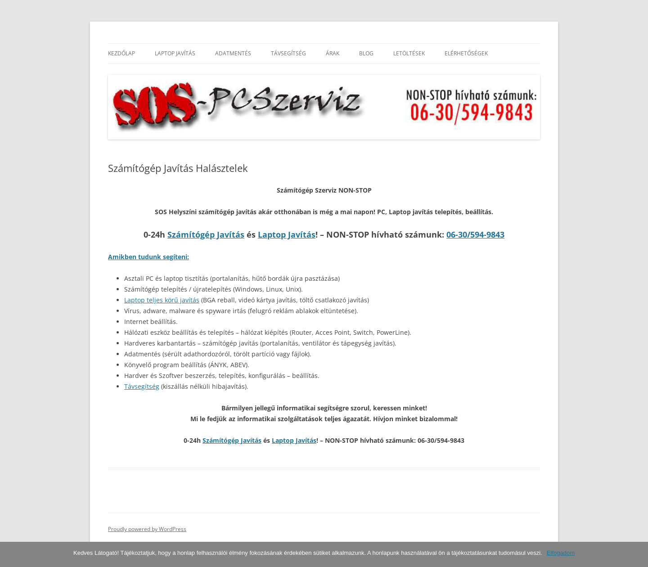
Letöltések (409, 53)
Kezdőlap (121, 53)
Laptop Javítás (175, 53)
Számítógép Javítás (205, 234)
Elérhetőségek (466, 53)
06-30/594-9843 (475, 234)
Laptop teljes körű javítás (161, 300)
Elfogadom (561, 552)
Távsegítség (288, 53)
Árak (332, 53)
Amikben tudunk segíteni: (148, 256)
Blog (366, 53)
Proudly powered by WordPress (147, 529)
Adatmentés (233, 53)
